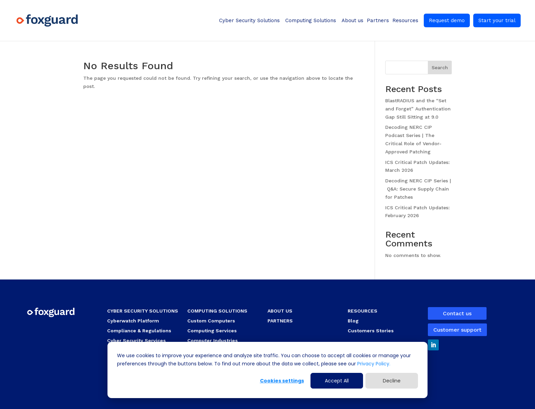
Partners (378, 20)
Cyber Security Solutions (249, 20)
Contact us (457, 313)
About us (352, 20)
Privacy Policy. (373, 363)
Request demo (447, 20)
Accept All (337, 380)
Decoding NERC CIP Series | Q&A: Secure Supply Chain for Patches (418, 189)
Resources (405, 20)
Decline (392, 380)
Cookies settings (282, 380)
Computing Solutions (310, 20)
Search (440, 67)
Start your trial (497, 20)
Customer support (457, 330)
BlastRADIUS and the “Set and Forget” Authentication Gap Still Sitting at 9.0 (418, 109)
